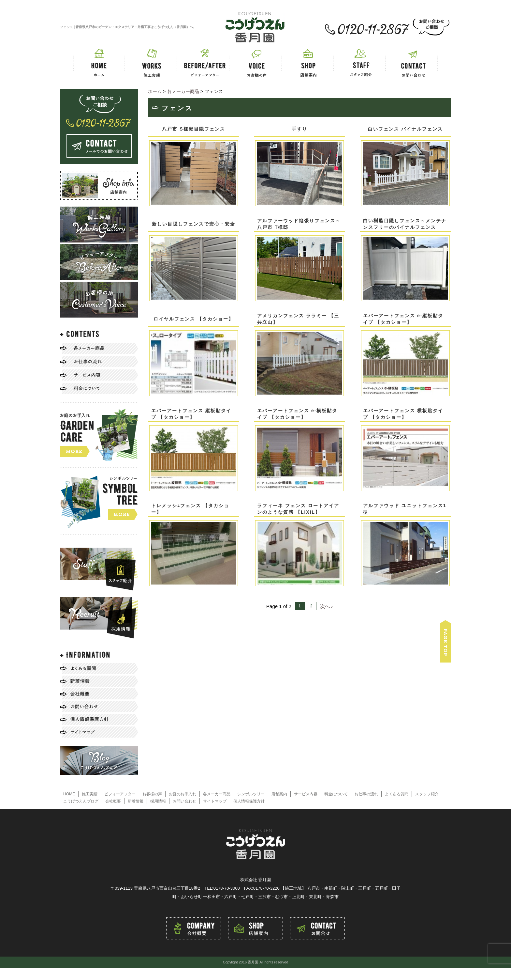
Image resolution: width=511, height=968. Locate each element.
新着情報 (135, 801)
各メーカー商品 (216, 794)
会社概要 (113, 801)
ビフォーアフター (120, 794)
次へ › (326, 606)
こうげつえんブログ (80, 801)
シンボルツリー (251, 794)
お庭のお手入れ (182, 794)
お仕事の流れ (366, 794)
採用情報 (158, 801)
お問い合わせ (184, 801)
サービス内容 (305, 794)
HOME (69, 794)
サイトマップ (214, 801)
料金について (336, 794)
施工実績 (89, 794)
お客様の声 (152, 794)
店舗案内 (279, 794)
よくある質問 (396, 794)
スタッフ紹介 (427, 794)
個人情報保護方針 (249, 801)
